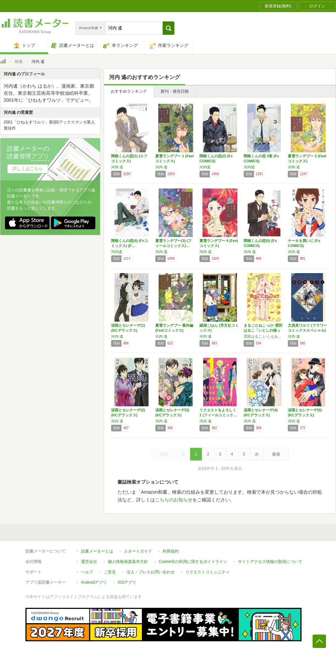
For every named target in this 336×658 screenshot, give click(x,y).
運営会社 (89, 562)
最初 (164, 454)
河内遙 (205, 167)
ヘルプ (87, 572)
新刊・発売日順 (175, 91)
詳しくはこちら (27, 168)
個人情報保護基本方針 (128, 562)
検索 (19, 61)
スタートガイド (138, 551)
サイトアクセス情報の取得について (270, 562)
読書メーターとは (97, 551)
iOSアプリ (126, 582)
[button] (168, 28)
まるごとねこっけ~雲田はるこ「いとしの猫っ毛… (263, 330)
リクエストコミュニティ (207, 572)
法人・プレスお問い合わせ (151, 572)
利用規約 (171, 551)
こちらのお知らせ (173, 499)
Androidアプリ (94, 582)
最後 (276, 454)
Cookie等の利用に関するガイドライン (193, 562)
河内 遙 (117, 167)
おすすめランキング (129, 91)
